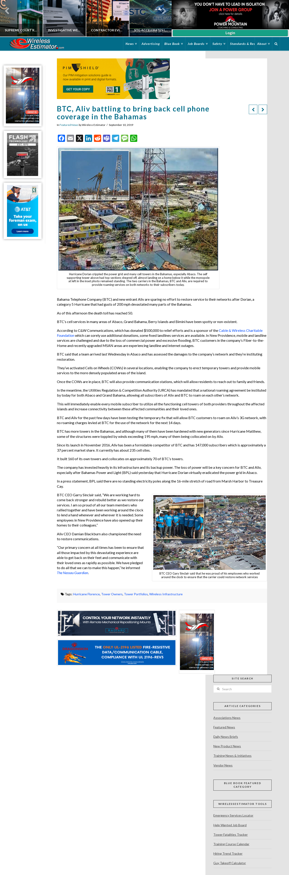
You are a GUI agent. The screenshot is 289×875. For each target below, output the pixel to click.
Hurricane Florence (86, 594)
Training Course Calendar (231, 844)
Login (230, 32)
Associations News (226, 718)
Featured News (69, 125)
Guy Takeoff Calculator (229, 863)
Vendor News (223, 765)
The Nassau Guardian (72, 572)
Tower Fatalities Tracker (230, 834)
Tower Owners (112, 594)
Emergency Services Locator (233, 815)
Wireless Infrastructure (166, 594)
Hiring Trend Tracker (227, 853)
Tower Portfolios (136, 594)
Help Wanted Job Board (230, 825)
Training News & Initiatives (232, 755)
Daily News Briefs (225, 737)
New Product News (227, 746)
